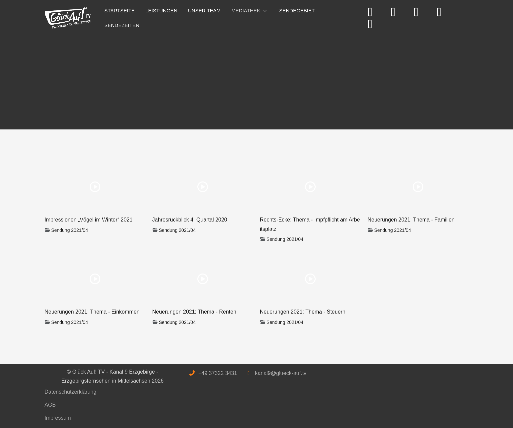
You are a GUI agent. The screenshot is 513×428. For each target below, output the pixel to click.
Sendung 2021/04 (69, 230)
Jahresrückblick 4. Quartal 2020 (189, 220)
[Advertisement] (245, 79)
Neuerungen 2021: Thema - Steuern (303, 312)
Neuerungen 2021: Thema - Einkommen (92, 312)
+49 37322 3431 (217, 373)
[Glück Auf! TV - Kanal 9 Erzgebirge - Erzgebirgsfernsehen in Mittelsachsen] (68, 18)
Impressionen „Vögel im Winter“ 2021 (89, 220)
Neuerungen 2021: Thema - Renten (194, 312)
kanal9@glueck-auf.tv (280, 373)
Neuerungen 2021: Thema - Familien (411, 220)
